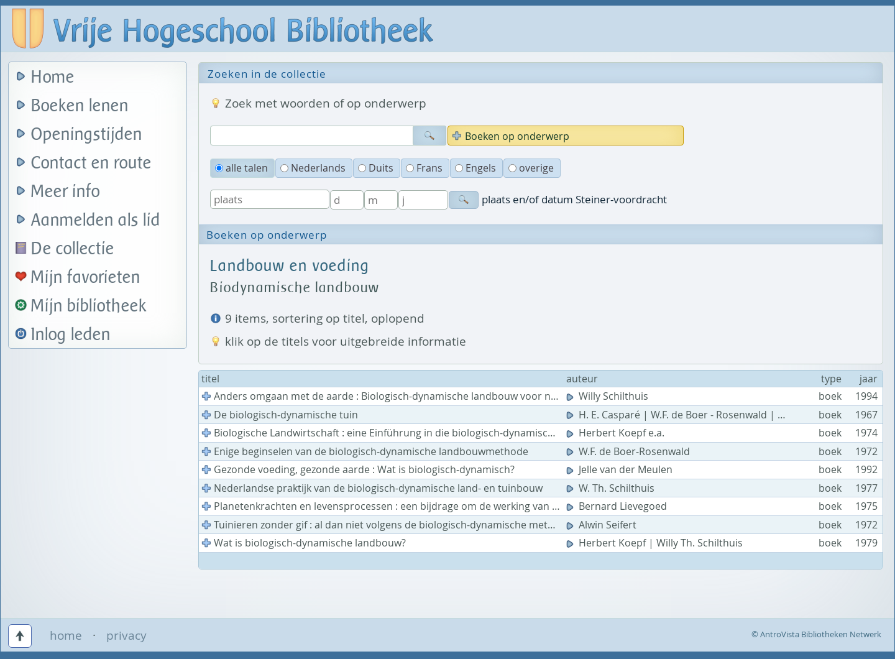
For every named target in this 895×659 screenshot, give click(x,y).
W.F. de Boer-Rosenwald (629, 451)
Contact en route (91, 163)
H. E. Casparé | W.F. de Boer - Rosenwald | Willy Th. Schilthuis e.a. (725, 415)
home (66, 635)
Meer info (65, 192)
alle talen (241, 168)
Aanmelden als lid (95, 220)
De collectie (72, 249)
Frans (424, 168)
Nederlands (313, 168)
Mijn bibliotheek (89, 306)
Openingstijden (86, 135)
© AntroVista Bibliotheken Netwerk (816, 634)
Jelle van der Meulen (620, 469)
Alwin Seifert (602, 525)
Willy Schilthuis (608, 396)
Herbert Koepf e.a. (616, 433)
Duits (375, 168)
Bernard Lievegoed (617, 506)
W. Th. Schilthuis (611, 488)
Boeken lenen (80, 106)
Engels (475, 168)
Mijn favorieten (85, 278)
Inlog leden (71, 335)
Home (53, 77)
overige (531, 168)
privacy (126, 635)
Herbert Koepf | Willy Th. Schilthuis (655, 543)
